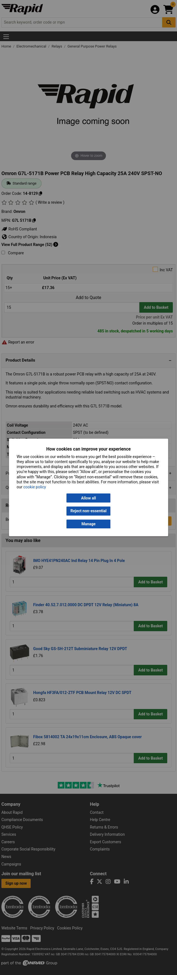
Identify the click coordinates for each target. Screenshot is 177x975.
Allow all (88, 498)
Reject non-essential (88, 511)
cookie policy (34, 487)
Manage (88, 524)
